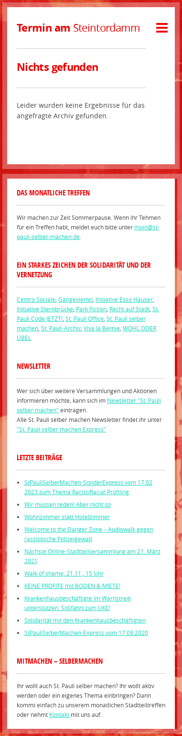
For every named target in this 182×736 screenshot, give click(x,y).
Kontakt (59, 714)
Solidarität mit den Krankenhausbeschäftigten (85, 620)
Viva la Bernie (102, 328)
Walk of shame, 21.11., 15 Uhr (64, 573)
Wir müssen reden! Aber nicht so (67, 504)
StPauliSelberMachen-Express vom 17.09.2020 (86, 632)
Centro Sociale (36, 299)
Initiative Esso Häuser (124, 299)
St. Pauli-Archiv (61, 328)
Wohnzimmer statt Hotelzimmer (67, 517)
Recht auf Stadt (129, 309)
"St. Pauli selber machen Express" (61, 429)
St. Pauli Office (84, 318)
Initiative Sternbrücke (45, 309)
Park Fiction (91, 309)
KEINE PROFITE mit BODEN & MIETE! (72, 585)
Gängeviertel (75, 299)
